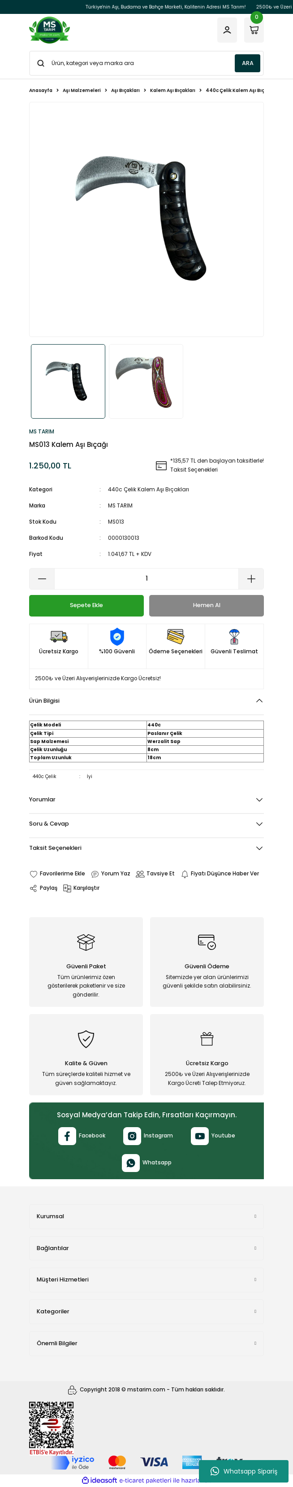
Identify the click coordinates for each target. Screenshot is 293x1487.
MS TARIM (120, 505)
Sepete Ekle (86, 605)
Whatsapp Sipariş (244, 1471)
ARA (248, 63)
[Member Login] (227, 30)
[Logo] (49, 30)
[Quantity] (146, 579)
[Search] (146, 63)
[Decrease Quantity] (42, 579)
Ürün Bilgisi (44, 700)
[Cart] (254, 30)
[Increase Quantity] (250, 579)
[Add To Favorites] (57, 874)
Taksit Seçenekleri (55, 848)
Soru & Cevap (49, 823)
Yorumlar (42, 799)
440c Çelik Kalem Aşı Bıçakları (148, 489)
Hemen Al (206, 605)
